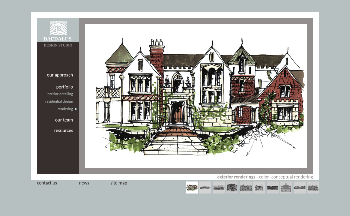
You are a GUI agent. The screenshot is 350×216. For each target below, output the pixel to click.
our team (64, 120)
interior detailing (60, 94)
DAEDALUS (57, 39)
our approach (60, 75)
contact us (47, 183)
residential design (59, 101)
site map (119, 183)
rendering (65, 108)
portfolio (64, 87)
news (84, 183)
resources (63, 130)
